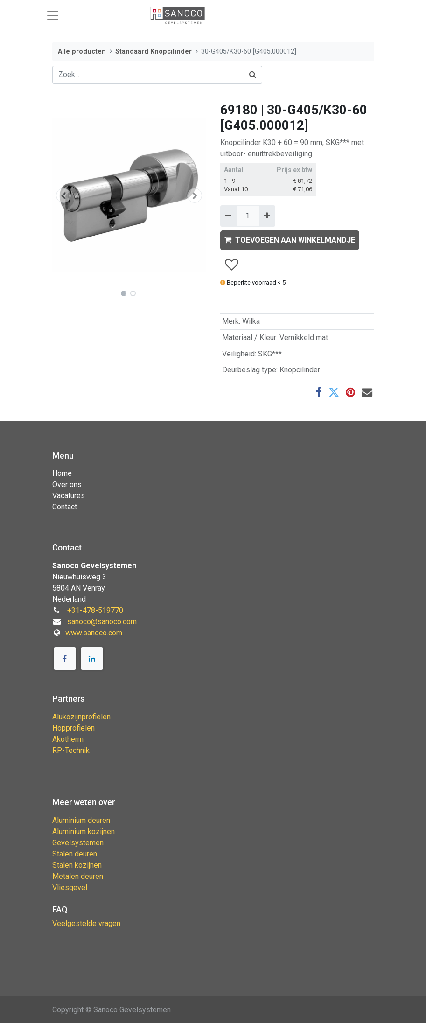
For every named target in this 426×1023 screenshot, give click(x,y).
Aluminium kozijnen (83, 831)
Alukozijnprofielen (81, 716)
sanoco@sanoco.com (102, 621)
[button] (64, 195)
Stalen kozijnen (77, 865)
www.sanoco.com (93, 632)
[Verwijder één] (228, 216)
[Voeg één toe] (267, 216)
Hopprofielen (73, 728)
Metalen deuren (77, 876)
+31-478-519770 (95, 610)
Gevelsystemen (78, 842)
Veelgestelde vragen (86, 923)
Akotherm (68, 739)
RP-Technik (71, 750)
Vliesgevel (69, 887)
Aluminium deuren (81, 820)
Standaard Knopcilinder (153, 52)
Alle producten (82, 52)
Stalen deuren (74, 853)
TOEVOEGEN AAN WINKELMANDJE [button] (289, 240)
